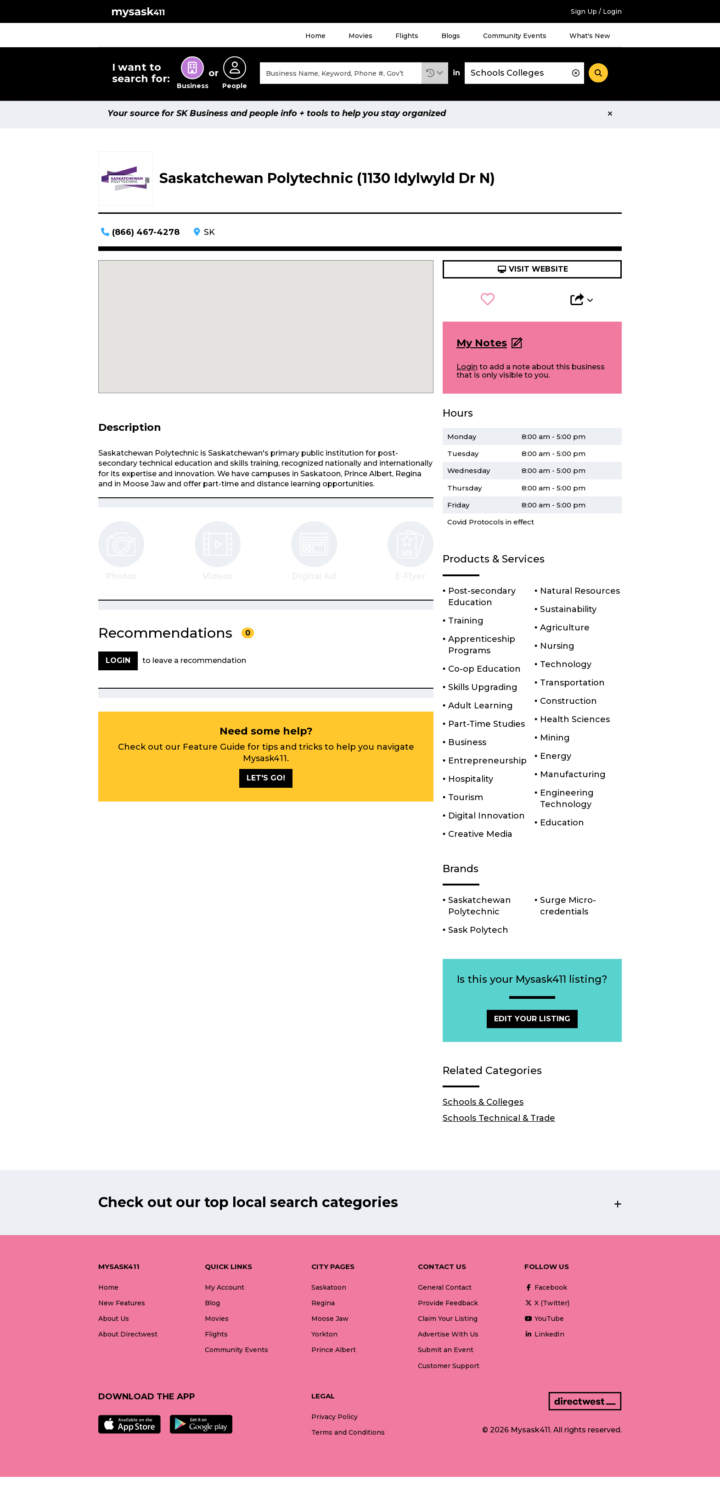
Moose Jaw (330, 1323)
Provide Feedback (448, 1307)
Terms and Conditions (348, 1436)
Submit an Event (445, 1354)
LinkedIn (544, 1338)
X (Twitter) (546, 1307)
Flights (406, 36)
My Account (224, 1291)
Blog (212, 1307)
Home (315, 36)
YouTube (544, 1323)
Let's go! (266, 782)
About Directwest (128, 1338)
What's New (589, 36)
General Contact (445, 1291)
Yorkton (324, 1338)
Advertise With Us (448, 1338)
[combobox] (341, 75)
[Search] (598, 74)
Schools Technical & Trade (499, 1122)
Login (467, 371)
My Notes (481, 347)
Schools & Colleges (483, 1106)
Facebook (545, 1291)
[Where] (524, 75)
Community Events (514, 36)
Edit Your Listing (532, 1022)
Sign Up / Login (596, 11)
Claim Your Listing (448, 1323)
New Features (121, 1307)
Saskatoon (328, 1291)
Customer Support (448, 1370)
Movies (360, 36)
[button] (435, 75)
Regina (323, 1307)
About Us (113, 1323)
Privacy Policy (334, 1421)
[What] (341, 75)
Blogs (450, 36)
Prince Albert (333, 1354)
